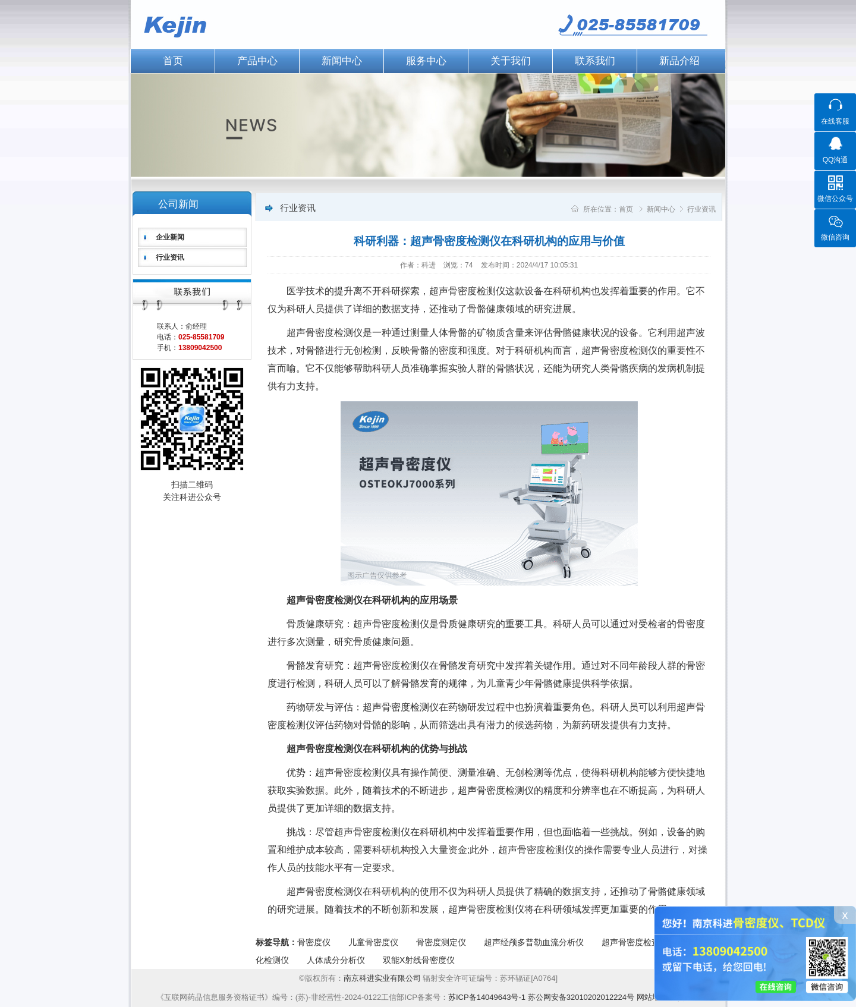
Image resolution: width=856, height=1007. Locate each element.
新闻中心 (342, 61)
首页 (173, 61)
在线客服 (835, 121)
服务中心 (426, 61)
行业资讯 (170, 257)
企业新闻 (170, 237)
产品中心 (257, 61)
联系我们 (595, 61)
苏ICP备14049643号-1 (486, 997)
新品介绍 (679, 61)
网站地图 (652, 997)
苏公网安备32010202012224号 (581, 997)
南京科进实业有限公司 (383, 978)
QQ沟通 (835, 160)
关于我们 (510, 61)
